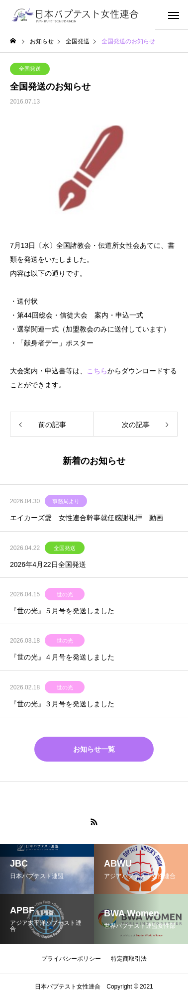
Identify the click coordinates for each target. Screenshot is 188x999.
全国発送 (30, 69)
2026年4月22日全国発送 (48, 564)
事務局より (66, 501)
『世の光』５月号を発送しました (62, 611)
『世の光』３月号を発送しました (62, 704)
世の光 (65, 594)
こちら (97, 371)
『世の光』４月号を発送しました (62, 657)
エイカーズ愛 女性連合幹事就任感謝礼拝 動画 (86, 518)
